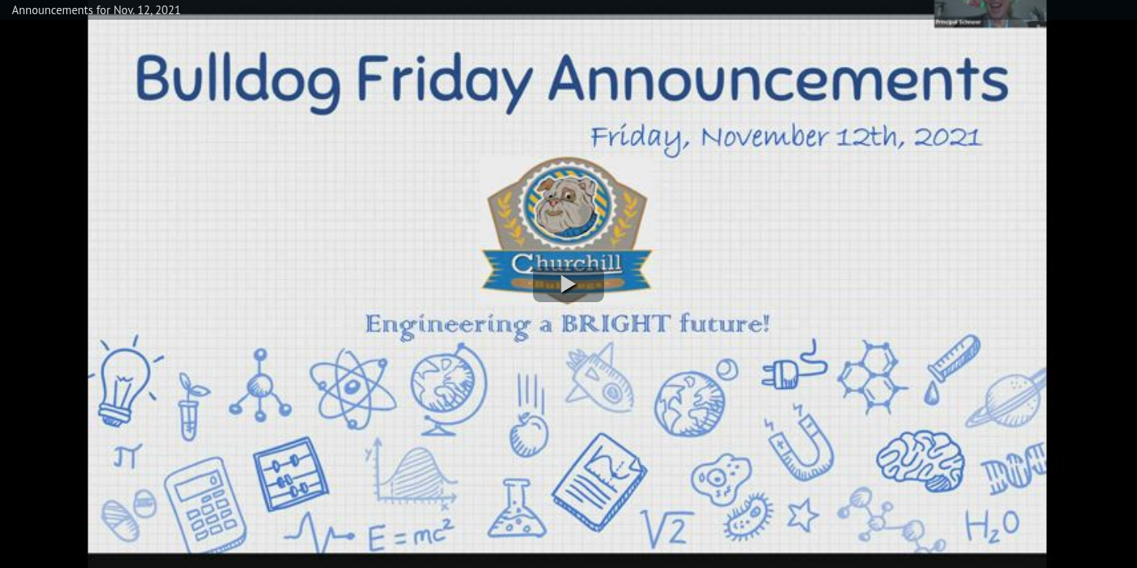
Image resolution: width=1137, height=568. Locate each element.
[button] (568, 284)
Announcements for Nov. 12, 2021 (96, 9)
